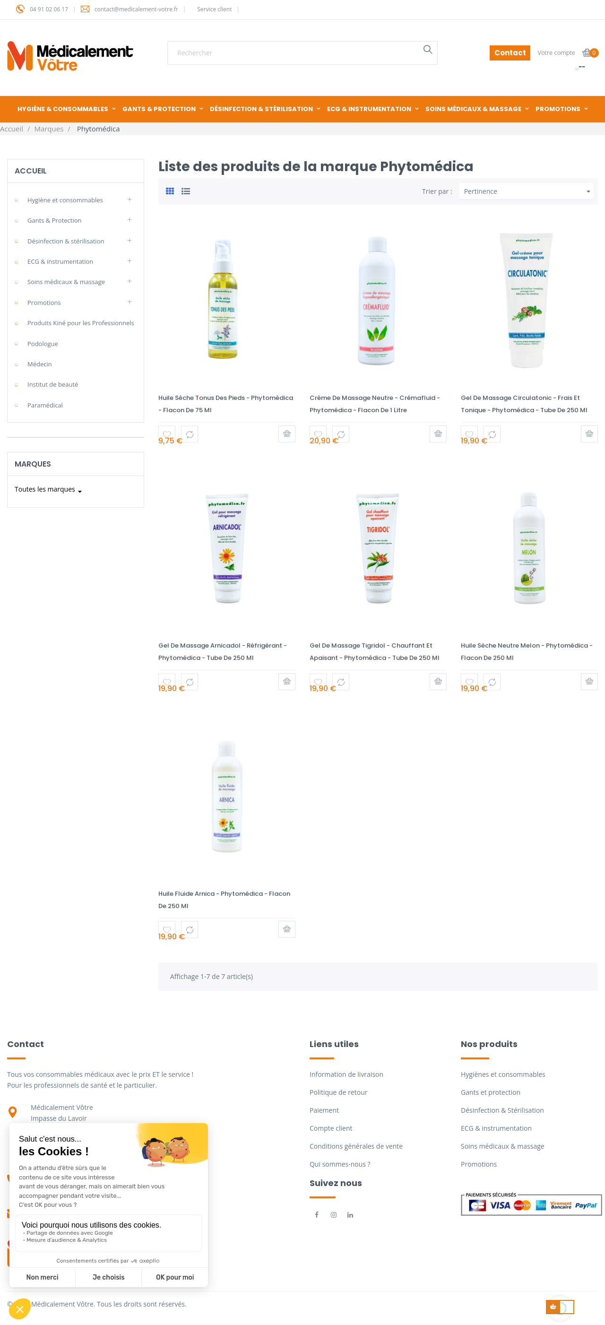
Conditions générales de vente (356, 1146)
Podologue (42, 343)
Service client (214, 9)
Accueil (31, 170)
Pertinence (528, 191)
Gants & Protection (54, 220)
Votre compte (556, 52)
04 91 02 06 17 (49, 9)
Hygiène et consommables (65, 200)
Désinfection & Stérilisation (502, 1110)
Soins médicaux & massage (66, 281)
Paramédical (45, 405)
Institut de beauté (52, 384)
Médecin (39, 364)
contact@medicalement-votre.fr (136, 9)
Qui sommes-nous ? (340, 1164)
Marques (33, 464)
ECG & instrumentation (60, 261)
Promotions (44, 302)
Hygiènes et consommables (503, 1074)
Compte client (331, 1128)
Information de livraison (346, 1074)
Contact (510, 53)
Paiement (324, 1110)
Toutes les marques (50, 491)
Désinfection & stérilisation (65, 241)
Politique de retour (338, 1092)
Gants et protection (490, 1092)
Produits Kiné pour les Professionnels (80, 323)
